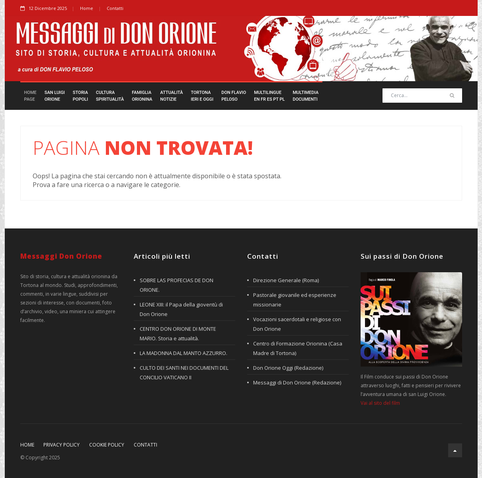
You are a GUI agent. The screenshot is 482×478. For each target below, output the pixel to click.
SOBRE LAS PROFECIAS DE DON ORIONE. (176, 285)
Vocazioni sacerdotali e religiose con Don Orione (297, 324)
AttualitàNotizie (171, 96)
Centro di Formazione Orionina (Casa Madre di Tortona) (297, 348)
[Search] (422, 95)
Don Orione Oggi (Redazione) (288, 367)
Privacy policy (61, 444)
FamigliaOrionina (142, 96)
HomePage (30, 96)
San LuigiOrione (55, 96)
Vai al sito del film (380, 403)
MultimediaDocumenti (306, 96)
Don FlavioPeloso (233, 96)
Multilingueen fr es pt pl (269, 96)
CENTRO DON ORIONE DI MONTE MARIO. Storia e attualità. (178, 333)
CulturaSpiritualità (110, 96)
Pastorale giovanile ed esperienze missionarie (294, 299)
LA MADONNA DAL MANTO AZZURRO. (183, 353)
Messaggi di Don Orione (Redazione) (297, 382)
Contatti (115, 8)
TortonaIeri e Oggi (202, 96)
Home (86, 8)
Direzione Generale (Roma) (286, 280)
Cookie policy (106, 444)
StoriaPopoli (80, 96)
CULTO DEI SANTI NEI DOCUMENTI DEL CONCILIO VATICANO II (184, 372)
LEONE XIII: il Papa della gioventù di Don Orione (181, 309)
